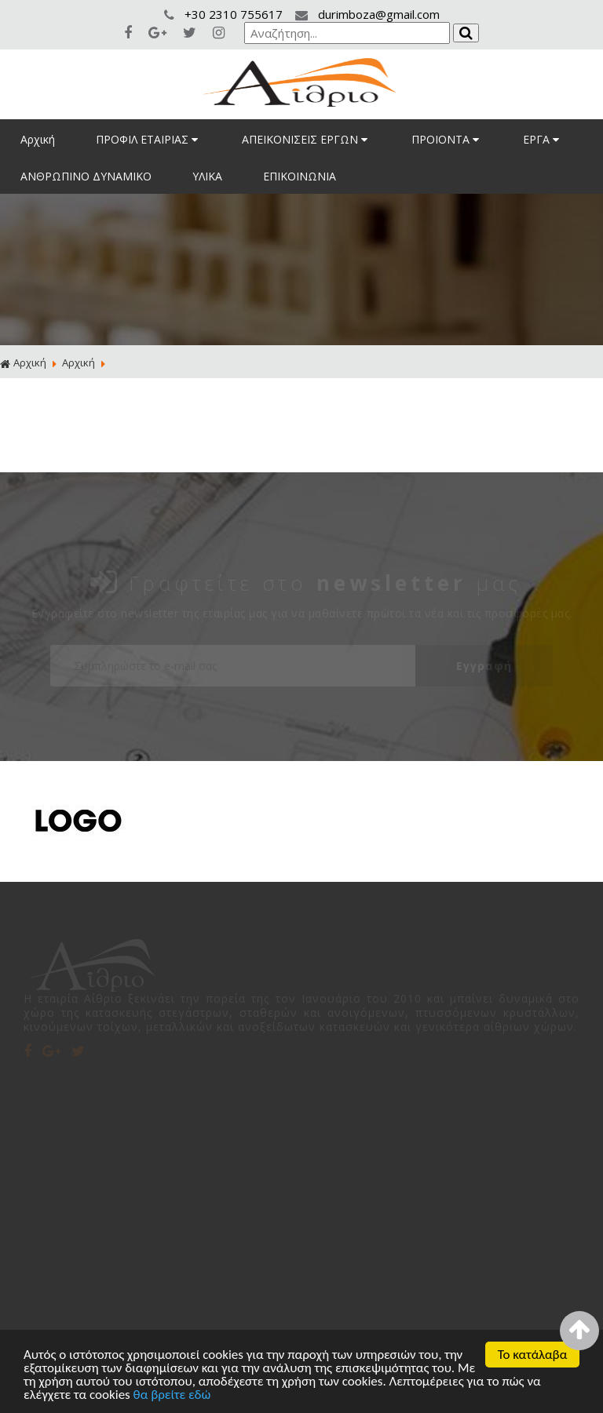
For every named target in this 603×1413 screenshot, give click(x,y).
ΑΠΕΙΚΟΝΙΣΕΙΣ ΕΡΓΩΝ (306, 139)
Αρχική (37, 139)
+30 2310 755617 (225, 14)
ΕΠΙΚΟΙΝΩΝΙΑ (299, 176)
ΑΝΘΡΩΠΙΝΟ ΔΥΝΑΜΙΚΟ (86, 176)
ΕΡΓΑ (542, 139)
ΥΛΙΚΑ (207, 176)
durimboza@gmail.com (367, 14)
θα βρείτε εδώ (172, 1395)
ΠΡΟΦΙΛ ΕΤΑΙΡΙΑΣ (148, 139)
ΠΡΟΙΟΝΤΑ (446, 139)
